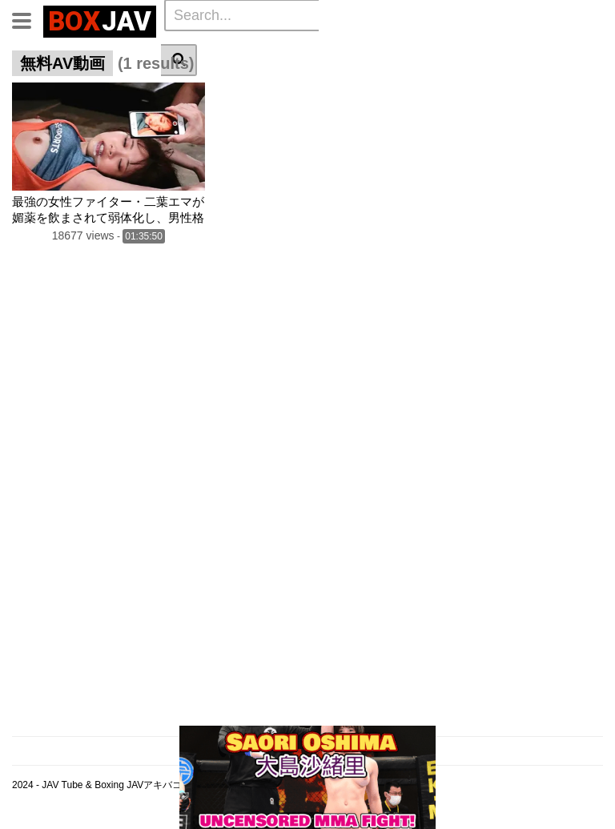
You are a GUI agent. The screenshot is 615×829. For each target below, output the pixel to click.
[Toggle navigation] (27, 19)
